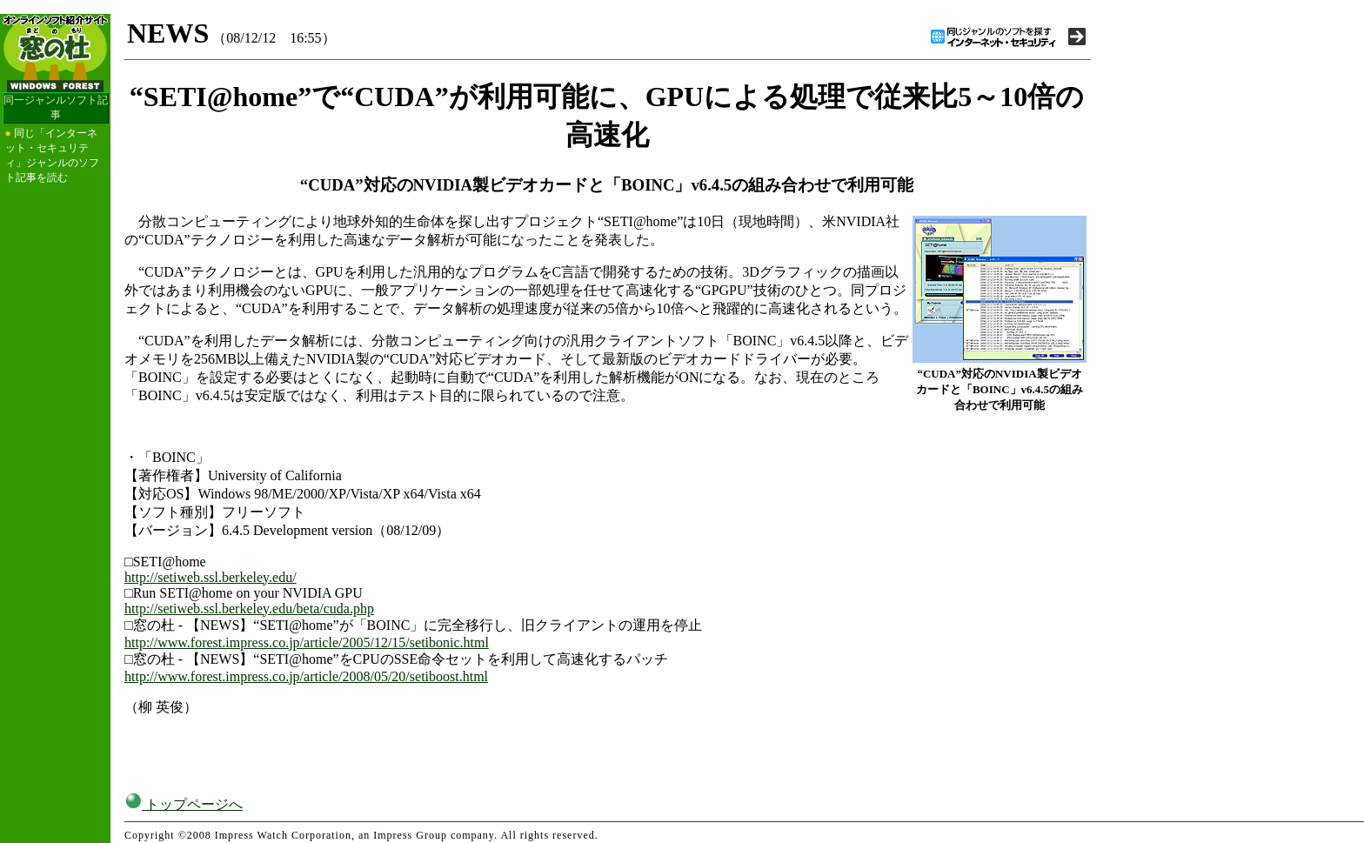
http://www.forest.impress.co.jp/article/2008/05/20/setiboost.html (306, 676)
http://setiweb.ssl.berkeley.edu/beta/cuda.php (249, 608)
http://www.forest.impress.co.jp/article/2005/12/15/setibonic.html (306, 642)
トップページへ (183, 804)
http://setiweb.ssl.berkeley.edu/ (210, 577)
